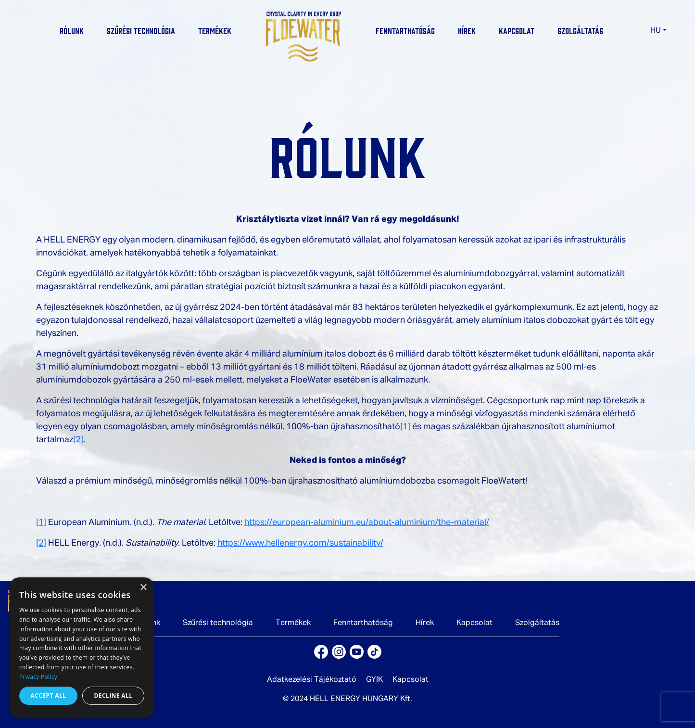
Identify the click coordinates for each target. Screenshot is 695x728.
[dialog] (82, 647)
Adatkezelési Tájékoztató (311, 680)
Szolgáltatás (580, 31)
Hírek (467, 31)
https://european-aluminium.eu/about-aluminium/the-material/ (366, 522)
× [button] (143, 587)
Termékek (214, 31)
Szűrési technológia (141, 31)
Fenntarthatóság (405, 31)
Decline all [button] (113, 695)
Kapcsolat (516, 31)
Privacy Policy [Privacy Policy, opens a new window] (38, 677)
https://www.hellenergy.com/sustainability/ (300, 543)
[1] (405, 426)
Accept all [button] (48, 695)
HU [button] (655, 31)
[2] (78, 439)
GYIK (374, 680)
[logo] (303, 34)
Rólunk (72, 31)
